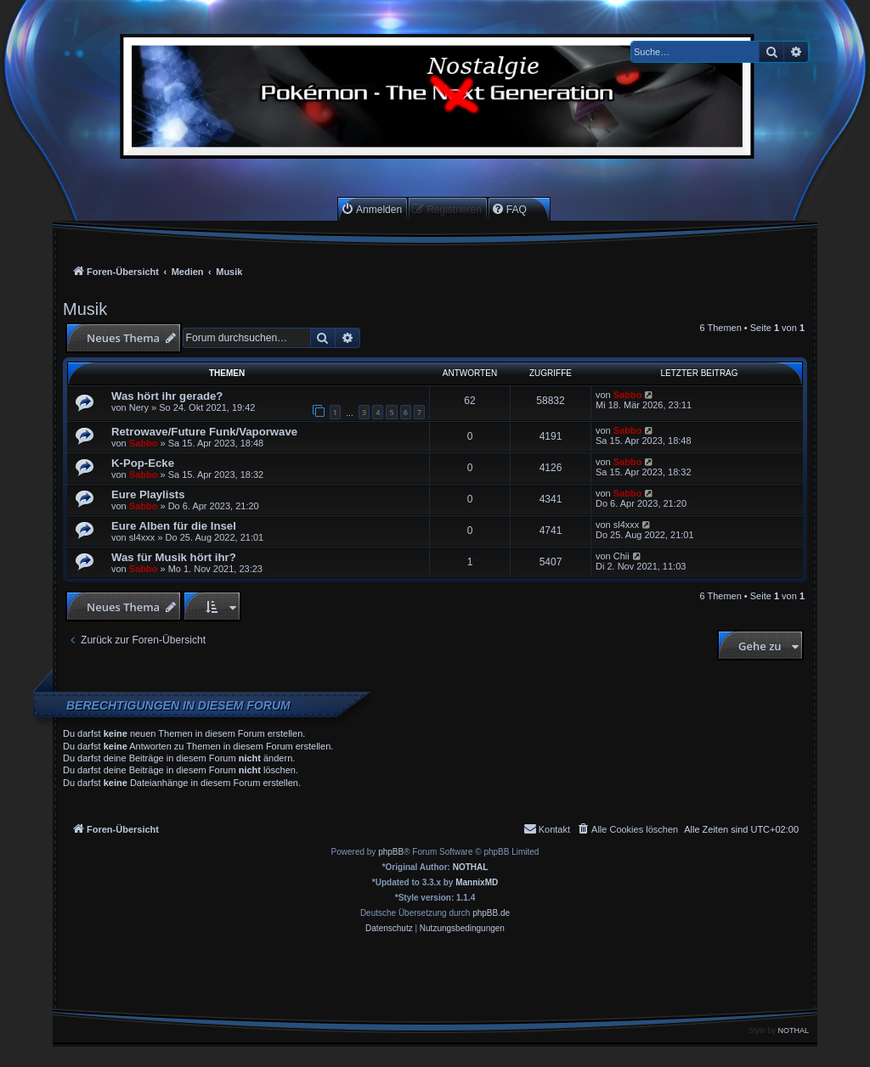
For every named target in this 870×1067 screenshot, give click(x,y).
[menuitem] (371, 209)
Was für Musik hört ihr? (173, 557)
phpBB (391, 851)
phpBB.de (491, 913)
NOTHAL (471, 867)
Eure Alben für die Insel (173, 525)
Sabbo (627, 395)
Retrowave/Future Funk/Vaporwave (204, 431)
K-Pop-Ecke (142, 463)
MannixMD (476, 882)
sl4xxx (142, 537)
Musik (85, 309)
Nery (139, 407)
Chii (621, 556)
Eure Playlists (148, 494)
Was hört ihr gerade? (167, 396)
